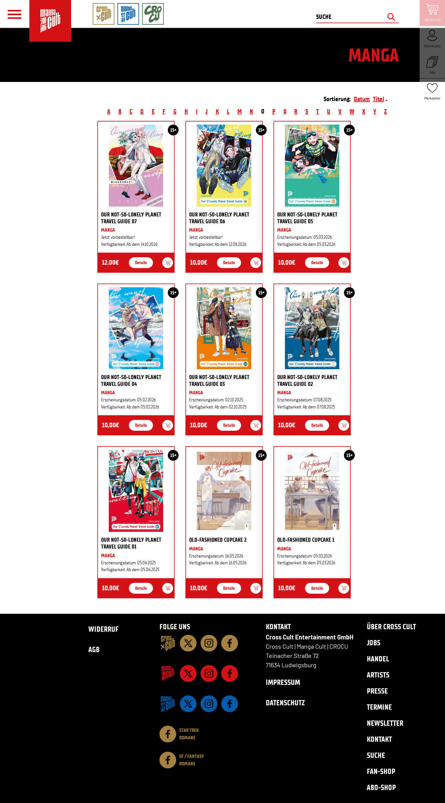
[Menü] (14, 14)
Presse (377, 690)
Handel (378, 658)
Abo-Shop (381, 787)
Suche (376, 755)
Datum (362, 99)
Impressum (283, 682)
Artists (378, 674)
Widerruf (103, 629)
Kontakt (379, 739)
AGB (94, 649)
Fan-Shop (381, 771)
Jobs (373, 642)
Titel (378, 99)
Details (141, 262)
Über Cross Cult (391, 626)
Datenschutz (285, 702)
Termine (379, 707)
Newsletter (385, 723)
